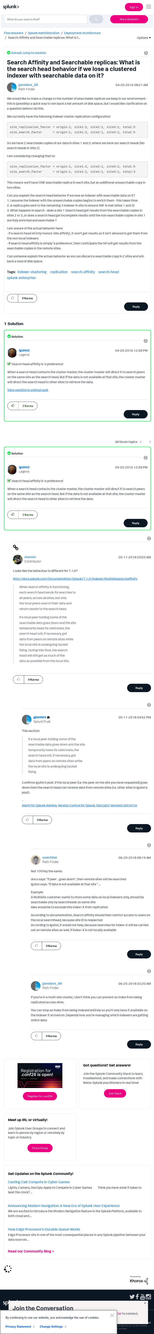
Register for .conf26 (39, 1096)
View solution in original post (27, 390)
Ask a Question (129, 19)
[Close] (112, 1315)
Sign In (134, 7)
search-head (108, 272)
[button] (145, 53)
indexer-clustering (32, 272)
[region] (58, 1322)
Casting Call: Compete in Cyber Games (39, 1182)
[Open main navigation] (148, 6)
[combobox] (53, 19)
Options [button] (141, 38)
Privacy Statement (18, 1326)
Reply (136, 306)
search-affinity (83, 272)
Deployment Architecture (82, 33)
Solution (17, 336)
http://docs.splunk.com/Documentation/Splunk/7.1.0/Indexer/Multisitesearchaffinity (75, 579)
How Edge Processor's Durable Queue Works (44, 1229)
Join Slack (115, 1093)
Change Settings (51, 1326)
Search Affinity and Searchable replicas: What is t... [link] (44, 37)
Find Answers (13, 33)
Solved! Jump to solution (28, 53)
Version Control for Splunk (76, 805)
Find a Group (40, 1148)
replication (59, 272)
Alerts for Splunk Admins (39, 805)
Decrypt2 (103, 805)
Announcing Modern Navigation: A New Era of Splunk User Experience (64, 1205)
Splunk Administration (44, 33)
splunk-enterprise (21, 277)
